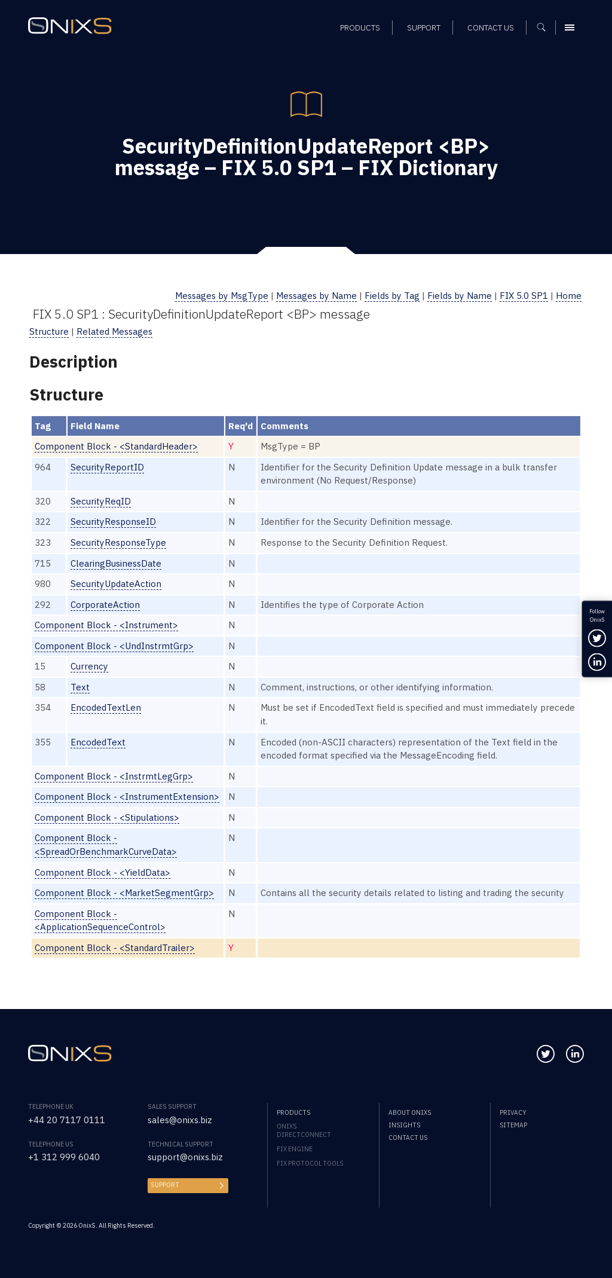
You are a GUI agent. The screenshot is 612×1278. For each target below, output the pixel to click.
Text (80, 687)
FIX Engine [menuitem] (295, 1149)
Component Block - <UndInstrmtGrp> (114, 646)
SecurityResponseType (118, 542)
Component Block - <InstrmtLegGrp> (114, 776)
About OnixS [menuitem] (409, 1112)
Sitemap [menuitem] (513, 1125)
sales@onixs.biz (180, 1120)
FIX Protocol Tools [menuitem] (310, 1163)
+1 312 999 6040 (64, 1157)
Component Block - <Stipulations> (107, 817)
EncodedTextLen (106, 707)
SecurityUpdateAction (116, 583)
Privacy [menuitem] (513, 1112)
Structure (49, 331)
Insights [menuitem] (404, 1125)
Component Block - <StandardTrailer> (115, 947)
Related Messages (114, 331)
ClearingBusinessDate (116, 563)
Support (165, 1185)
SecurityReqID (101, 501)
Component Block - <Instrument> (106, 625)
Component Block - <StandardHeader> (116, 446)
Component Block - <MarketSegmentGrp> (124, 892)
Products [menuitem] (293, 1112)
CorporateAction (105, 604)
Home (569, 295)
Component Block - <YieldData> (102, 872)
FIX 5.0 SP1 (524, 295)
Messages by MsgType (221, 295)
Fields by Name (459, 295)
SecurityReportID (107, 467)
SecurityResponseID (113, 521)
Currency (89, 666)
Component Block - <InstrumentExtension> (127, 796)
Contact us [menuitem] (407, 1137)
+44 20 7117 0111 (66, 1120)
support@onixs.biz (185, 1157)
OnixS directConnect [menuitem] (304, 1130)
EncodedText (98, 742)
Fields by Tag (392, 295)
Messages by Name (316, 295)
